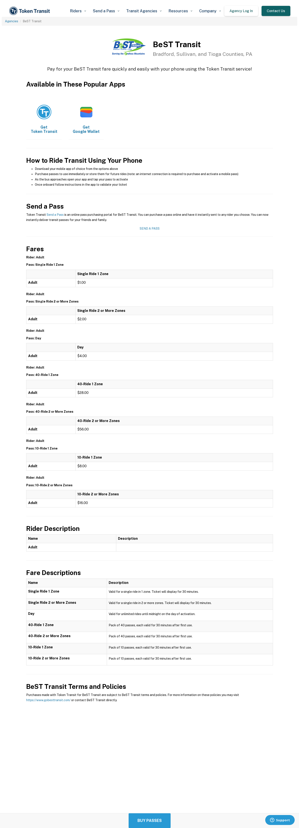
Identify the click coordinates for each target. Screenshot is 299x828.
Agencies (11, 21)
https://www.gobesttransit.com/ (48, 700)
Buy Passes (149, 820)
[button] (77, 10)
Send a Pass (55, 214)
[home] (30, 11)
